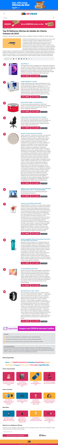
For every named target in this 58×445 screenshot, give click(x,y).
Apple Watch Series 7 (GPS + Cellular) (30, 291)
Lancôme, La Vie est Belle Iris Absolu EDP (31, 203)
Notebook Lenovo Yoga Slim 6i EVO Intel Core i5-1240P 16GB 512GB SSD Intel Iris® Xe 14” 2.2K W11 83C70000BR (35, 189)
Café (11, 362)
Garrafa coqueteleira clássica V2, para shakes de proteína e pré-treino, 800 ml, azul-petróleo (35, 239)
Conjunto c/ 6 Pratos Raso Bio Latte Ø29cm (31, 133)
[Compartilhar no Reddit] (27, 59)
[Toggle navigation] (4, 13)
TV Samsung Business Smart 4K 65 (29, 268)
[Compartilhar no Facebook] (14, 59)
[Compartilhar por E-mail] (29, 59)
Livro (7, 362)
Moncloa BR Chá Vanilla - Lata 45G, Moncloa (32, 102)
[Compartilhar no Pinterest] (24, 59)
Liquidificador (43, 365)
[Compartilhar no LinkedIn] (19, 59)
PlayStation (40, 362)
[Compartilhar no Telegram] (21, 59)
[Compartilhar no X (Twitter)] (16, 59)
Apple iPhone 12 (25, 63)
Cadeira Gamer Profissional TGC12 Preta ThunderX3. (33, 117)
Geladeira (31, 362)
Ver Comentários (44, 76)
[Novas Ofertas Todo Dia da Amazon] (29, 5)
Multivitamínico (20, 362)
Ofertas (25, 76)
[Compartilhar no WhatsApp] (11, 59)
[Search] (27, 18)
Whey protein (25, 365)
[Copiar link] (32, 59)
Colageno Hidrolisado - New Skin (29, 81)
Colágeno (17, 365)
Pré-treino (34, 365)
